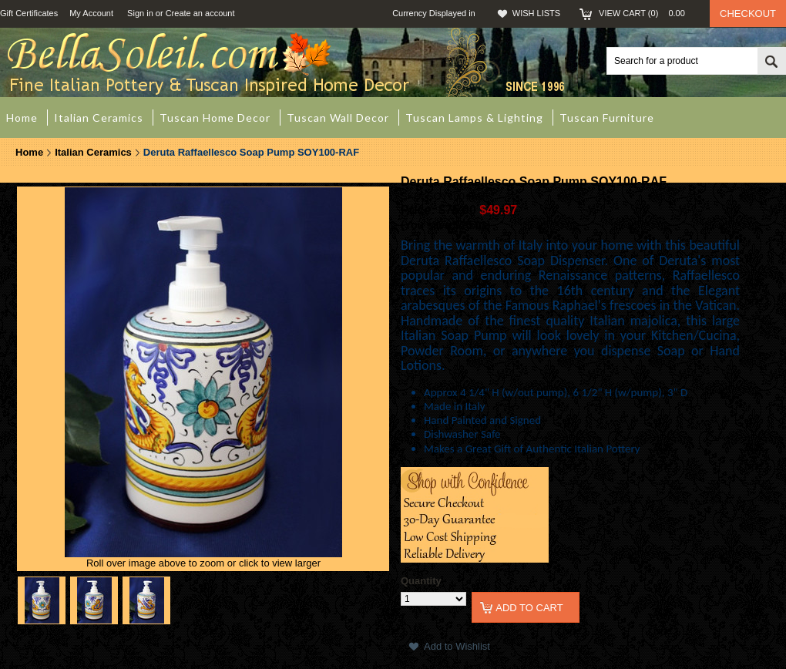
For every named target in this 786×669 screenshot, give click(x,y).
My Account (91, 13)
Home (29, 152)
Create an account (200, 13)
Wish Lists (536, 13)
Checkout (748, 13)
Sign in (140, 13)
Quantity (421, 581)
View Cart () (646, 13)
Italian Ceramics (93, 152)
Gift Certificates (29, 13)
